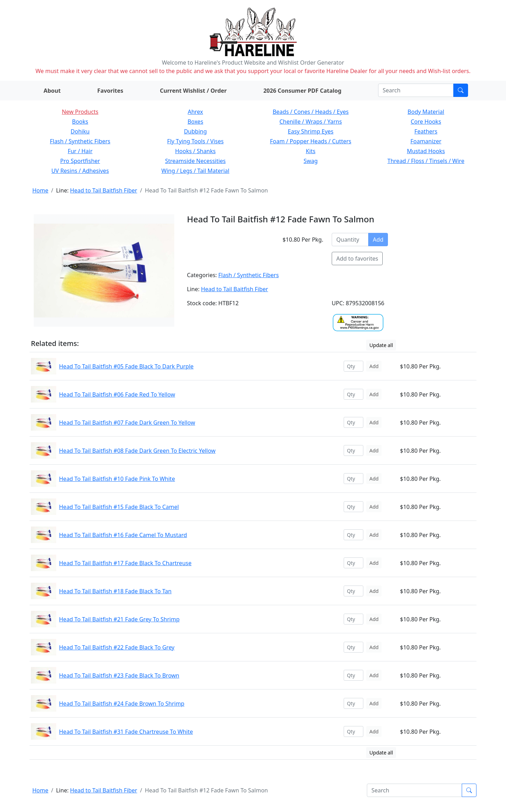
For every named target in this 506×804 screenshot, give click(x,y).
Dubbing (195, 131)
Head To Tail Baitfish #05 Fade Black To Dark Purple (126, 366)
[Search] (416, 90)
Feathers (425, 131)
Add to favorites (357, 258)
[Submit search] (460, 90)
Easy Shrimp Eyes (310, 131)
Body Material (426, 112)
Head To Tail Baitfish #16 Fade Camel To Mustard (123, 535)
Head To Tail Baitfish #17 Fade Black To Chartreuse (125, 563)
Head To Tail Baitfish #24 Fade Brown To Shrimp (121, 703)
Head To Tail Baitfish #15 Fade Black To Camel (119, 507)
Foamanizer (425, 141)
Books (80, 121)
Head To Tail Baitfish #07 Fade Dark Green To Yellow (127, 422)
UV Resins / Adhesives (80, 171)
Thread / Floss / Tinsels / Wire (426, 161)
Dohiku (80, 131)
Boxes (195, 121)
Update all (381, 345)
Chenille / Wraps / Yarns (310, 121)
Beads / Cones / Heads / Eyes (311, 112)
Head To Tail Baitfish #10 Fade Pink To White (117, 479)
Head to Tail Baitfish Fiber (103, 190)
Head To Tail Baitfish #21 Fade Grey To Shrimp (119, 619)
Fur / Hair (80, 151)
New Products (80, 112)
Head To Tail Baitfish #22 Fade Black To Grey (117, 647)
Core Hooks (426, 121)
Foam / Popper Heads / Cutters (310, 141)
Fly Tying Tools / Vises (195, 141)
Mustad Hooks (426, 151)
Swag (311, 161)
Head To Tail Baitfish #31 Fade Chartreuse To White (126, 732)
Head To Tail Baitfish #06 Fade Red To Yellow (117, 394)
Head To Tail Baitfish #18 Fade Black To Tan (115, 591)
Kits (310, 151)
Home (40, 190)
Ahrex (195, 112)
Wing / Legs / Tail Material (195, 171)
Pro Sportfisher (80, 161)
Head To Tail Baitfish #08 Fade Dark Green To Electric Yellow (137, 451)
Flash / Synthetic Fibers (80, 141)
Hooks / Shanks (195, 151)
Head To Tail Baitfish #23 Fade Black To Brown (119, 675)
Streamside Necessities (195, 161)
